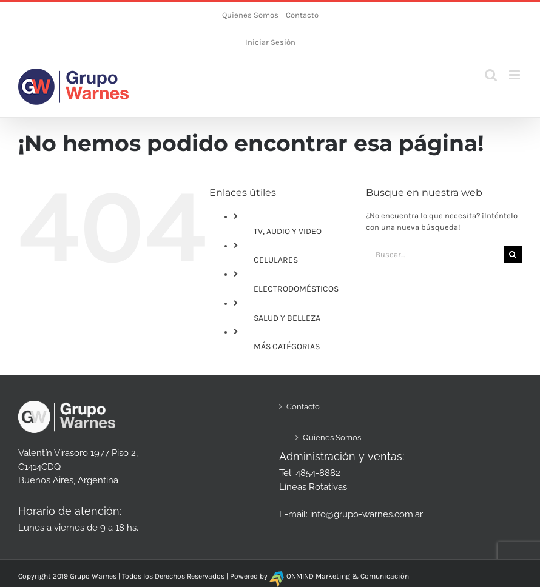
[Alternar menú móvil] (515, 75)
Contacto (302, 14)
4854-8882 (317, 473)
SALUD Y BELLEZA (287, 318)
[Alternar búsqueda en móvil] (491, 75)
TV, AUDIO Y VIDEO (288, 231)
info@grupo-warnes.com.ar (366, 514)
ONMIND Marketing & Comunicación (347, 576)
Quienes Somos (250, 14)
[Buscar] (513, 254)
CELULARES (276, 260)
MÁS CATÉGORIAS (287, 346)
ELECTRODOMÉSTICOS (296, 289)
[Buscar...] (435, 254)
